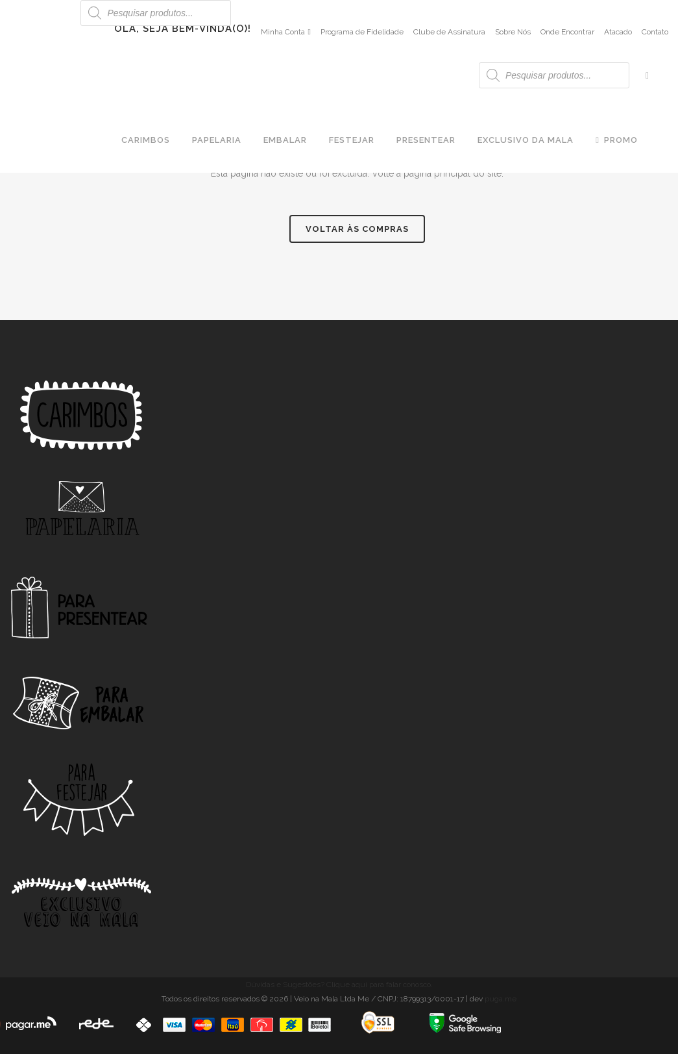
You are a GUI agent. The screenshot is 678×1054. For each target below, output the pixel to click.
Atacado (618, 31)
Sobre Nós (513, 31)
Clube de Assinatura (449, 31)
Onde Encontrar (567, 31)
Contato (655, 31)
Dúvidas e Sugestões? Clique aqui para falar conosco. (339, 984)
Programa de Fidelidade (362, 31)
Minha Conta (283, 31)
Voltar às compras (357, 229)
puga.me (500, 998)
